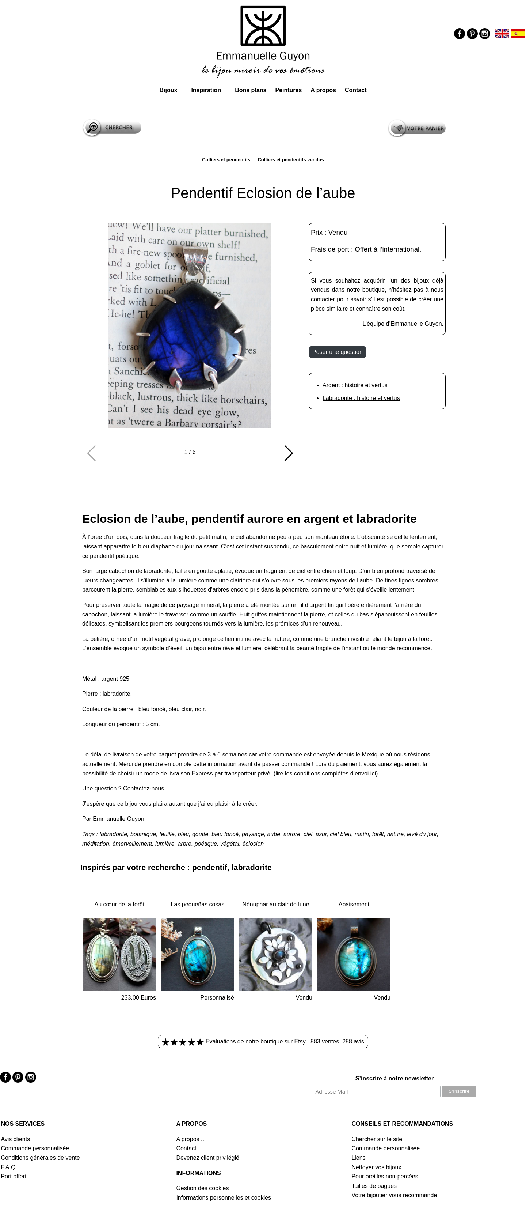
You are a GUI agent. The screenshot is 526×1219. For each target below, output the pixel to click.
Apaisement (354, 904)
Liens (358, 1158)
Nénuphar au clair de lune (275, 904)
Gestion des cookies (202, 1188)
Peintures (288, 90)
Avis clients (15, 1139)
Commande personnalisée (35, 1148)
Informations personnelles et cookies (223, 1198)
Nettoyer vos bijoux (376, 1167)
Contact (356, 90)
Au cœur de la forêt (120, 904)
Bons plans (250, 90)
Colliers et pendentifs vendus (291, 159)
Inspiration (206, 90)
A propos (323, 90)
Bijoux (168, 90)
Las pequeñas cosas (198, 904)
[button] (288, 453)
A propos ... (191, 1139)
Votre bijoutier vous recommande (394, 1195)
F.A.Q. (9, 1167)
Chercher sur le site (376, 1139)
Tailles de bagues (374, 1186)
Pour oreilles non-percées (384, 1176)
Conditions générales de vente (40, 1158)
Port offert (13, 1176)
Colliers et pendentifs (226, 159)
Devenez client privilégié (207, 1158)
